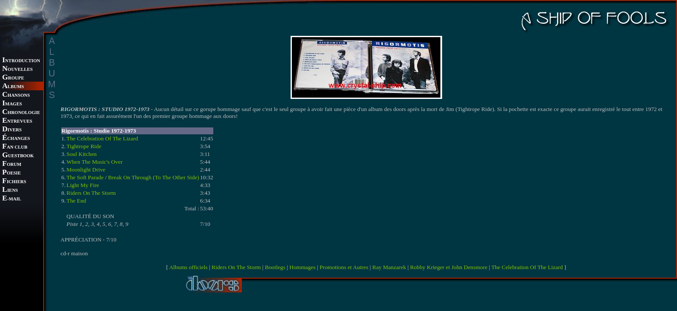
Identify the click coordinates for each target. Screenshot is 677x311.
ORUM (11, 164)
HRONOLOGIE (21, 112)
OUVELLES (17, 69)
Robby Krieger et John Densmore (448, 267)
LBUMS (13, 86)
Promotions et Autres (344, 267)
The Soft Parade (85, 177)
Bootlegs (275, 267)
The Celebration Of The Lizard (102, 138)
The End (76, 200)
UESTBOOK (18, 155)
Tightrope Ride (83, 146)
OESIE (11, 173)
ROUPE (13, 78)
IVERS (12, 129)
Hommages (302, 267)
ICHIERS (14, 181)
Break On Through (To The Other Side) (153, 177)
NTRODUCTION (21, 60)
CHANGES (16, 138)
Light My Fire (82, 185)
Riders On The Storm (91, 193)
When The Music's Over (94, 162)
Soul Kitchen (81, 154)
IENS (10, 190)
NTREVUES (17, 121)
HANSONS (16, 95)
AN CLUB (14, 147)
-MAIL (11, 199)
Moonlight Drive (85, 169)
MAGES (12, 104)
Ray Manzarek (389, 267)
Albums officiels (188, 267)
